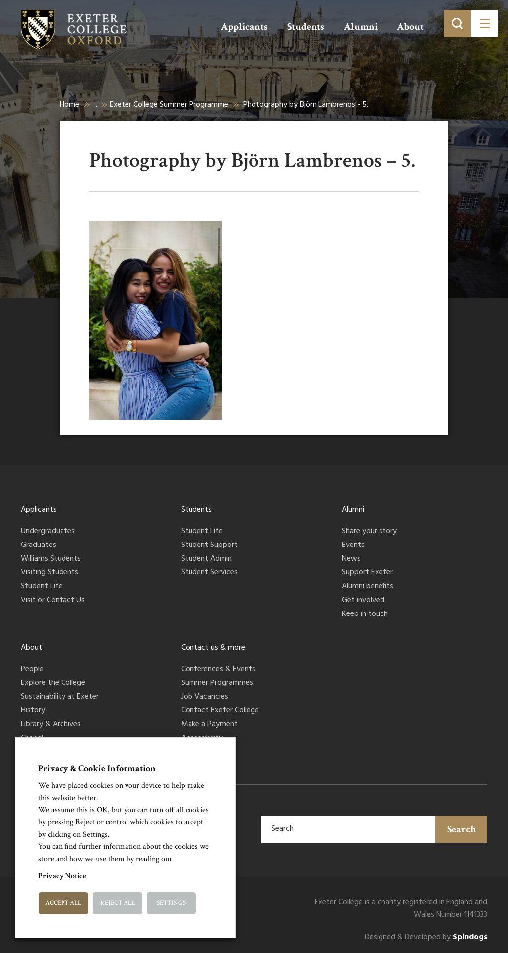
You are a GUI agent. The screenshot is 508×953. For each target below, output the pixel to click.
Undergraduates (48, 532)
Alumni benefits (367, 587)
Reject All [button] (117, 903)
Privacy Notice (62, 876)
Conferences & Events (218, 670)
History (33, 711)
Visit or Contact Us (53, 601)
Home (69, 104)
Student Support (209, 545)
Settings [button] (171, 903)
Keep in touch (365, 614)
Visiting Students (49, 573)
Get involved (363, 601)
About (410, 26)
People (32, 670)
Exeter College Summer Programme (169, 104)
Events (353, 545)
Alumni (361, 26)
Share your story (369, 532)
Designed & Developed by (426, 937)
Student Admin (206, 559)
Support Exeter (367, 573)
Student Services (209, 573)
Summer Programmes (217, 683)
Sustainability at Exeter (60, 697)
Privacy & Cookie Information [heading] (97, 768)
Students (305, 26)
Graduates (38, 545)
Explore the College (53, 683)
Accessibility (202, 739)
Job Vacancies (204, 697)
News (351, 559)
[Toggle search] (457, 23)
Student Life (42, 587)
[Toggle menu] (484, 23)
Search (461, 829)
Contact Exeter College (220, 711)
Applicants (244, 26)
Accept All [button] (63, 903)
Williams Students (51, 559)
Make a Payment (209, 725)
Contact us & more (213, 647)
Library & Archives (51, 725)
